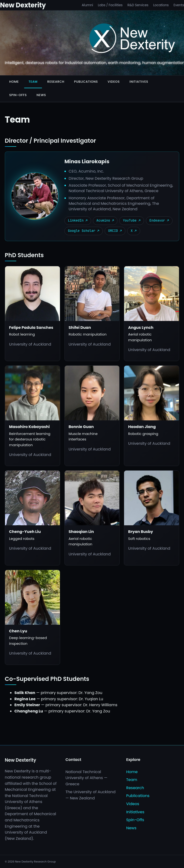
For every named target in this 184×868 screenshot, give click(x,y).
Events (178, 5)
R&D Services (138, 5)
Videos (114, 82)
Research (55, 82)
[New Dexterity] (132, 39)
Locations (161, 5)
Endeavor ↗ (159, 220)
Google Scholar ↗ (83, 230)
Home (14, 82)
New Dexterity (23, 5)
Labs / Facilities (110, 5)
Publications (86, 82)
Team (33, 82)
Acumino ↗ (105, 220)
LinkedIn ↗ (78, 220)
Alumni (87, 5)
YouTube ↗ (131, 220)
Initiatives (139, 82)
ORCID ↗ (115, 230)
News (41, 95)
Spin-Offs (18, 95)
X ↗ (134, 230)
